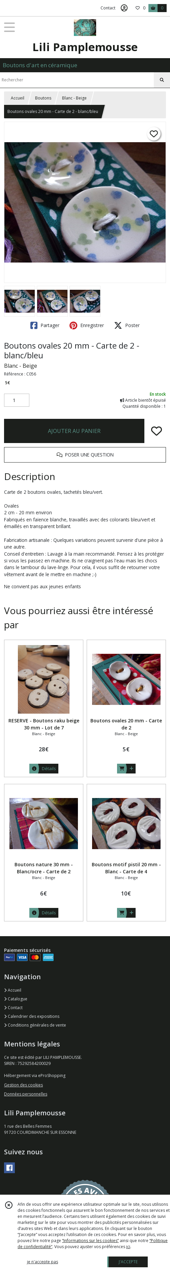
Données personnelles (25, 1094)
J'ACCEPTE (128, 1262)
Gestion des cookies (23, 1085)
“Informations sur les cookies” (90, 1240)
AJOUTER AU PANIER (74, 431)
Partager (44, 325)
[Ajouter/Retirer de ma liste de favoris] (156, 431)
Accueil (17, 98)
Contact (108, 8)
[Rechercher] (162, 80)
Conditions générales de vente (35, 1025)
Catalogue (15, 999)
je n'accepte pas (42, 1262)
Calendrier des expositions (31, 1016)
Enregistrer (86, 325)
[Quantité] (16, 400)
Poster (127, 325)
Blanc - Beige (74, 98)
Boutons (43, 98)
